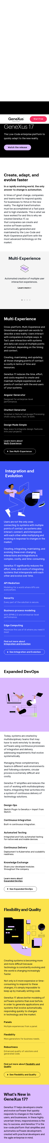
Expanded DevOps (13, 881)
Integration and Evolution (17, 644)
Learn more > (24, 288)
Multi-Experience (13, 443)
